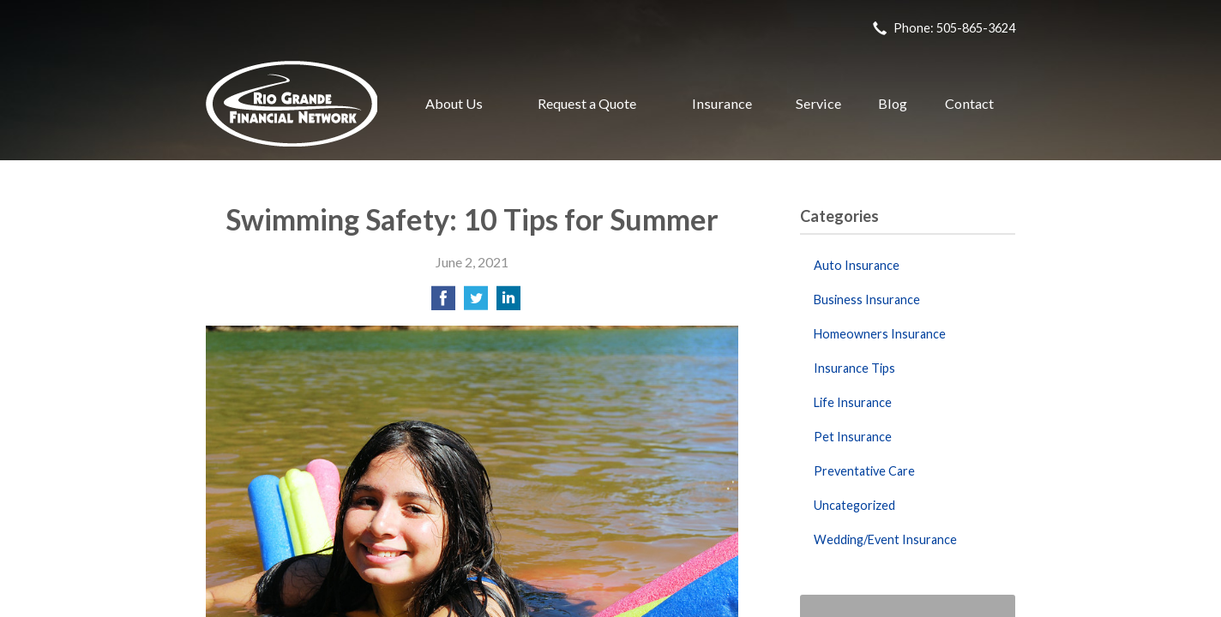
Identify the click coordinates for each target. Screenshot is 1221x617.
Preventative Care (864, 471)
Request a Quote (587, 103)
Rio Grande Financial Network (291, 104)
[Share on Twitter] (476, 303)
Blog (892, 103)
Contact (969, 103)
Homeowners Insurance (880, 333)
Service (818, 103)
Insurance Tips (854, 368)
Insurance (722, 103)
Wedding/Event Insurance (885, 539)
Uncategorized (854, 505)
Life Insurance (853, 402)
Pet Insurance (853, 436)
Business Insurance (867, 299)
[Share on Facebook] (443, 303)
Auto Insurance (856, 265)
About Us (454, 103)
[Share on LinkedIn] (508, 303)
